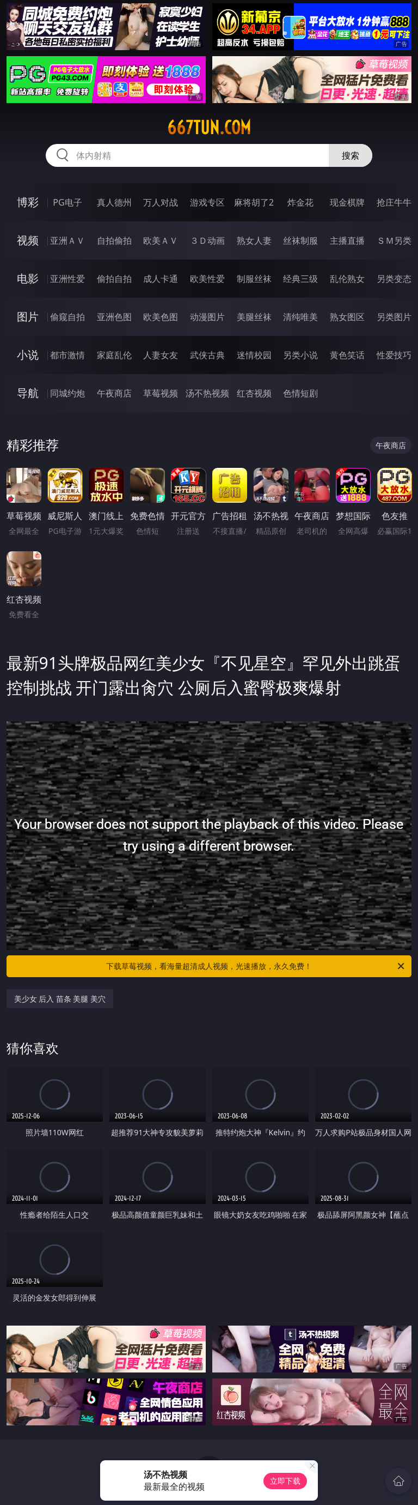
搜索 (350, 155)
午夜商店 (114, 393)
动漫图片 (207, 317)
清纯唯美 (300, 317)
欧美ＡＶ (160, 240)
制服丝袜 (254, 279)
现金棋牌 (347, 202)
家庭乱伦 (114, 355)
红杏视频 (254, 393)
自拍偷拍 (114, 240)
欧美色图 (160, 317)
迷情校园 (254, 355)
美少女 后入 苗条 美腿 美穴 (60, 999)
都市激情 (67, 355)
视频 (28, 240)
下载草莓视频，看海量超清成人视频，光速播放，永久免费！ (256, 966)
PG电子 (67, 202)
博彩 (28, 202)
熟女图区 (347, 317)
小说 (28, 354)
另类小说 (300, 355)
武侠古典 (207, 355)
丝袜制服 (300, 240)
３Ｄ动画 (207, 240)
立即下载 (285, 1481)
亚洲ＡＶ (67, 240)
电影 (28, 278)
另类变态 (394, 279)
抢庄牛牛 (394, 202)
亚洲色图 (114, 317)
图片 (28, 316)
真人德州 (114, 202)
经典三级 (300, 279)
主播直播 (347, 240)
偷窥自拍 (67, 317)
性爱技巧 (394, 355)
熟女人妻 (254, 240)
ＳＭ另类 (394, 240)
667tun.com (209, 128)
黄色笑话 (347, 355)
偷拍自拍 (114, 279)
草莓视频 (160, 393)
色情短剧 (300, 393)
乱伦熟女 (347, 279)
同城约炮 (67, 393)
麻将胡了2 (254, 202)
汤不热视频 (207, 393)
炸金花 (300, 202)
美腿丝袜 (254, 317)
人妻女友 (160, 355)
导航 (28, 393)
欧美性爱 (207, 279)
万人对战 (160, 202)
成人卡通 (160, 279)
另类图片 (394, 317)
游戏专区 (207, 202)
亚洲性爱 (67, 279)
